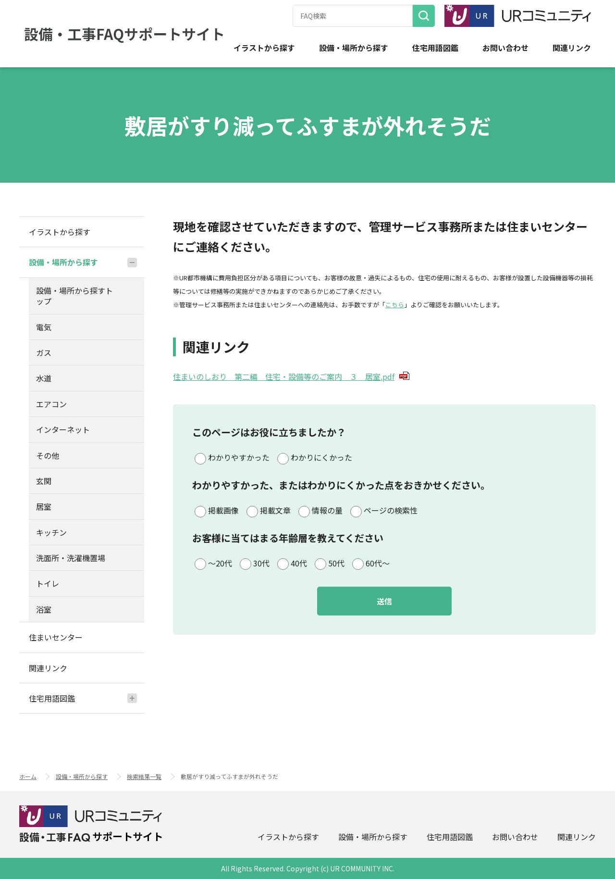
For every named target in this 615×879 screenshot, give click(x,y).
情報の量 (327, 510)
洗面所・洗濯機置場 (70, 558)
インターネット (63, 429)
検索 (424, 16)
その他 (47, 455)
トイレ (47, 583)
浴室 (43, 609)
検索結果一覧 (144, 776)
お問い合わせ (505, 47)
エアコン (51, 404)
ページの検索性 (391, 510)
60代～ (378, 563)
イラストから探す (264, 47)
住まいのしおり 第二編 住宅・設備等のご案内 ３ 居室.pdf (291, 376)
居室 (43, 506)
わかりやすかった (239, 457)
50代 (336, 563)
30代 (261, 563)
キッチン (51, 532)
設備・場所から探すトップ (74, 296)
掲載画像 (223, 510)
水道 (43, 378)
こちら (394, 304)
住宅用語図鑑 (435, 47)
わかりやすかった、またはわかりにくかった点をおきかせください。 (341, 485)
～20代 (220, 563)
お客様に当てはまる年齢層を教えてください (287, 538)
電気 (43, 327)
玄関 (43, 481)
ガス (43, 352)
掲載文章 (275, 510)
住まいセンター (56, 637)
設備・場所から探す (353, 47)
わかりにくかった (321, 457)
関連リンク (572, 47)
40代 (299, 563)
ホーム (28, 776)
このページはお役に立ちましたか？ (269, 432)
